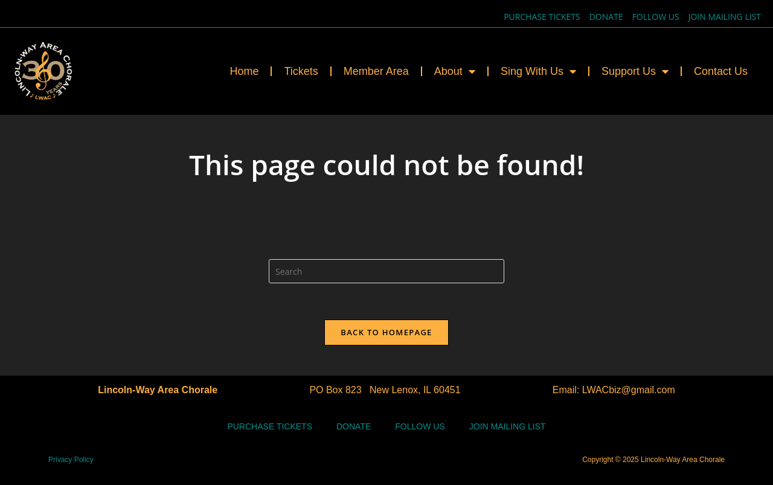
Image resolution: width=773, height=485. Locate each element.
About (454, 71)
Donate (606, 16)
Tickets (301, 71)
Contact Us (721, 71)
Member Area (376, 71)
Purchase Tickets (542, 16)
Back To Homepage (386, 332)
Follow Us (655, 16)
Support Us (635, 71)
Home (243, 71)
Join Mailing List (724, 16)
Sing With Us (538, 71)
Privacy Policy (71, 459)
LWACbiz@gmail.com (628, 390)
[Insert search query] (386, 271)
